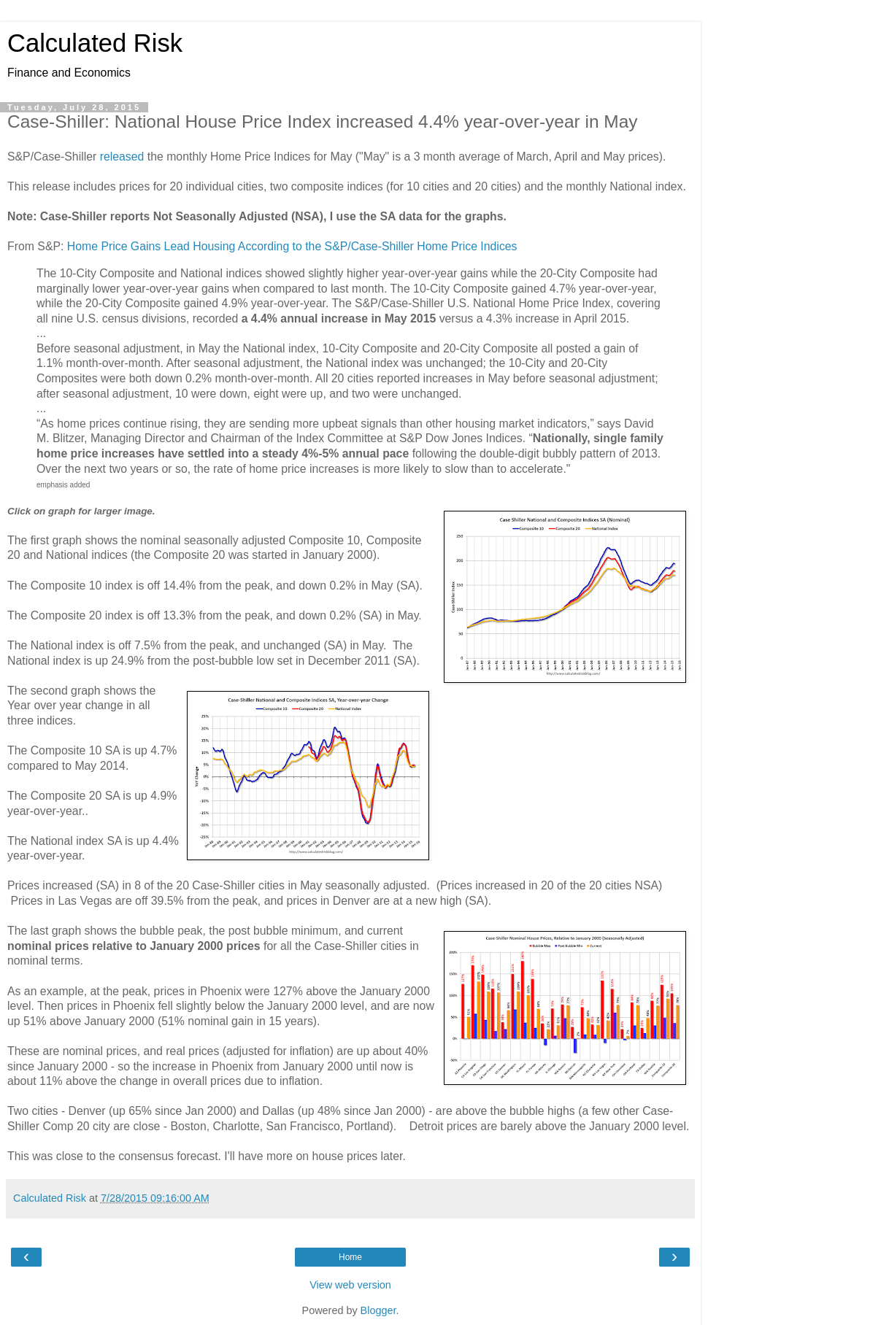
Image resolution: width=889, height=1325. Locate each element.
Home (350, 1257)
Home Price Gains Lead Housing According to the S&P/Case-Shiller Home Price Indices (292, 246)
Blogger (378, 1310)
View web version (350, 1285)
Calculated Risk (94, 43)
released (122, 156)
